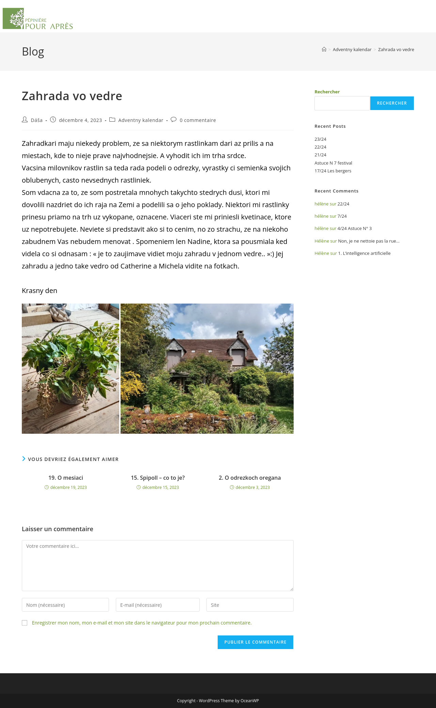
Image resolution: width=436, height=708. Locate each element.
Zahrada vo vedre (396, 49)
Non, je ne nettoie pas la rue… (369, 241)
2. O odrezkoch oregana (250, 477)
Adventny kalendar (140, 120)
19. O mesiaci (65, 477)
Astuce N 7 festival (333, 163)
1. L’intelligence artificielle (364, 253)
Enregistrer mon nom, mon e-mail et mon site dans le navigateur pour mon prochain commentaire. (142, 622)
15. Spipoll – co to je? (158, 477)
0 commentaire (198, 120)
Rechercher (327, 92)
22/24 (320, 147)
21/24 (320, 155)
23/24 (320, 139)
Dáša (37, 120)
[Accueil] (324, 49)
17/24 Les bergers (332, 171)
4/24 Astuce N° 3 (355, 228)
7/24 (342, 216)
